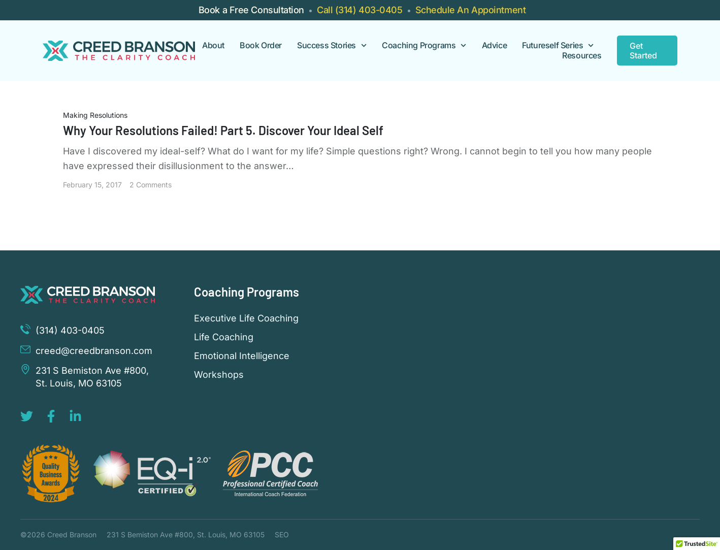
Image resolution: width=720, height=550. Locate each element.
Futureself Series (558, 45)
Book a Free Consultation (251, 10)
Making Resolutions (95, 115)
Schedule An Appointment (470, 10)
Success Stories (332, 45)
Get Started (643, 50)
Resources (581, 55)
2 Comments (150, 184)
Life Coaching (223, 337)
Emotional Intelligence (241, 356)
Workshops (219, 375)
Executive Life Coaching (246, 318)
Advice (494, 45)
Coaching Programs (424, 45)
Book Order (261, 45)
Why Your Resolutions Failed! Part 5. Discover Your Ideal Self (223, 130)
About (213, 45)
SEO (282, 534)
